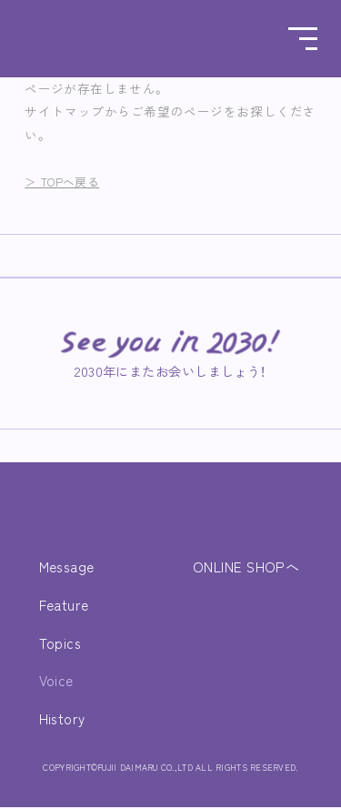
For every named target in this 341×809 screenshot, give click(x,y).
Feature (66, 606)
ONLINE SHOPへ (243, 569)
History (63, 720)
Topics (61, 644)
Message (69, 569)
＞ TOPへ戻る (66, 181)
